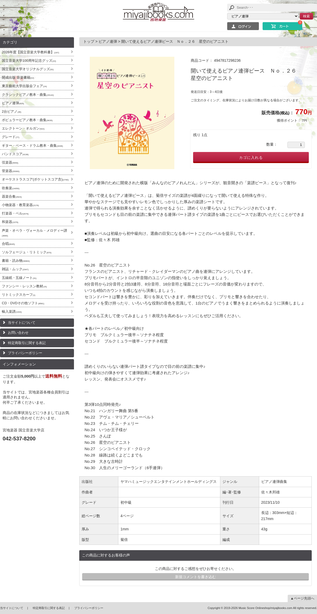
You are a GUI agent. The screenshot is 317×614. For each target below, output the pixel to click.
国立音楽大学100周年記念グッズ (29, 61)
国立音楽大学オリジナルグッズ (28, 69)
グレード (10, 137)
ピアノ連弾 (13, 103)
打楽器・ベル (15, 213)
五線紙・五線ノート (19, 278)
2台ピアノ (11, 111)
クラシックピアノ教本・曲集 (28, 95)
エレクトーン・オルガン (23, 128)
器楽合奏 (12, 196)
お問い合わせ (18, 333)
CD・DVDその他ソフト (23, 303)
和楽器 (10, 222)
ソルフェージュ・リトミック (27, 252)
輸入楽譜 (12, 311)
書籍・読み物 (16, 261)
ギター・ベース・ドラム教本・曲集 (32, 145)
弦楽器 (10, 162)
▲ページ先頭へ (302, 598)
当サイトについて (21, 323)
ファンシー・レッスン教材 (24, 286)
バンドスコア (15, 154)
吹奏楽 (11, 188)
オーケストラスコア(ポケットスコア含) (35, 179)
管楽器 (11, 171)
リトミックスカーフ (18, 295)
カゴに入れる (251, 157)
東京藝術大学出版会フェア (24, 86)
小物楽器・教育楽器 (20, 205)
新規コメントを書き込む (195, 577)
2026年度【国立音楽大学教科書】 (30, 52)
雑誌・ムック (15, 269)
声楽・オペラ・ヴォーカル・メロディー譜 (34, 233)
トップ (89, 41)
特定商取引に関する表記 (27, 343)
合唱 (8, 244)
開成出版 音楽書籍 (18, 77)
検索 (306, 16)
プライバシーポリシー (25, 353)
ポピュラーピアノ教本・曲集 (27, 120)
